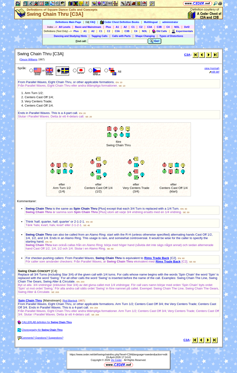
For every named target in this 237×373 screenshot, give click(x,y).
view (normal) (212, 68)
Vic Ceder (116, 360)
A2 (125, 27)
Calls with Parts (121, 36)
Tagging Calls (99, 36)
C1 (133, 27)
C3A (149, 27)
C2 (140, 27)
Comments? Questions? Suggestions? (40, 337)
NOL (177, 27)
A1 (117, 27)
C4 (168, 27)
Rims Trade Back (156, 258)
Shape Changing (145, 36)
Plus (108, 27)
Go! (155, 41)
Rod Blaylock (70, 300)
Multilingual (151, 22)
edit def (214, 71)
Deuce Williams (28, 59)
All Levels (64, 27)
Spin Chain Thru (30, 300)
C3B (159, 27)
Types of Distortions (171, 36)
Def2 (187, 27)
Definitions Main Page (68, 22)
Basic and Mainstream (88, 27)
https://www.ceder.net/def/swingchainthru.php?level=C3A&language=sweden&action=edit (118, 354)
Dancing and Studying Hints (70, 36)
